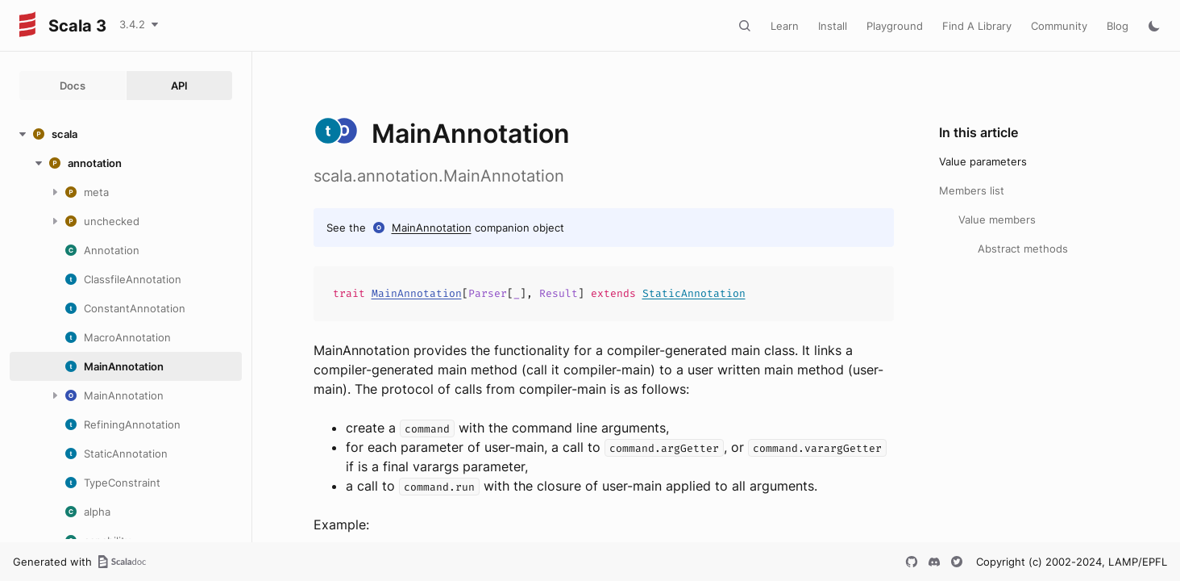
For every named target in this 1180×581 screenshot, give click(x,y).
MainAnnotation (432, 227)
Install (832, 25)
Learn (785, 25)
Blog (1117, 25)
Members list (971, 190)
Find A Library (977, 25)
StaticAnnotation (694, 293)
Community (1059, 25)
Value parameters (983, 161)
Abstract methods (1023, 248)
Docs (72, 85)
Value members (997, 219)
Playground (894, 25)
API (179, 85)
